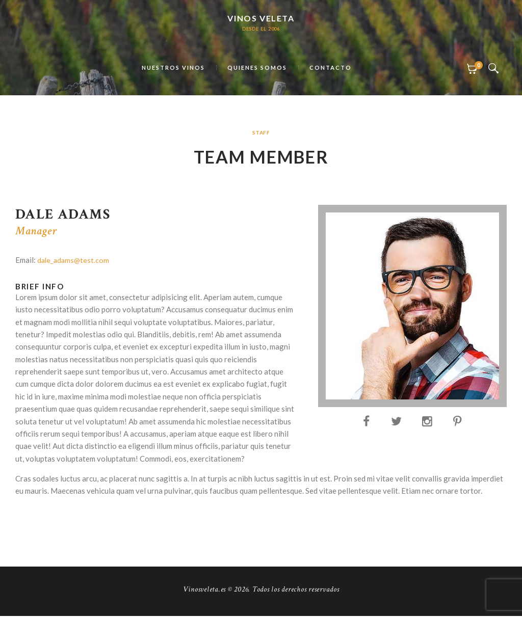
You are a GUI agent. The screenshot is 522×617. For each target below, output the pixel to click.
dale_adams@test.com (74, 260)
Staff (261, 132)
